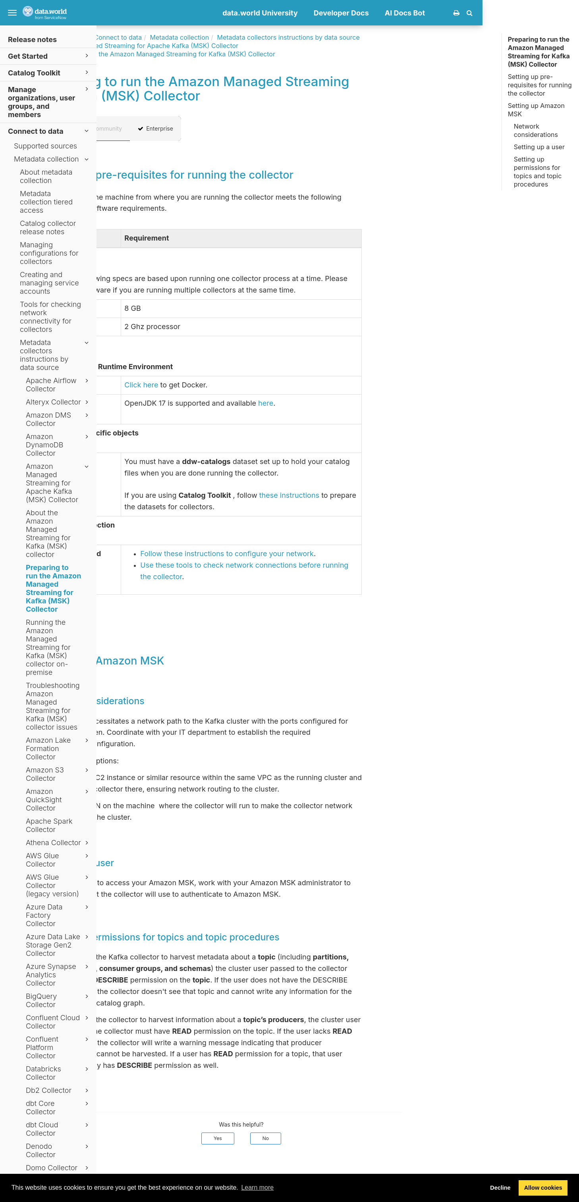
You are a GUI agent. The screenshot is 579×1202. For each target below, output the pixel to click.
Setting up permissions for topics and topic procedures (538, 171)
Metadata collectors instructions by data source (55, 355)
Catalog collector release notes (48, 227)
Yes (314, 1138)
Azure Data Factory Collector (58, 915)
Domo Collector (58, 1167)
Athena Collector (58, 842)
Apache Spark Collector (49, 825)
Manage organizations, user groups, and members (49, 102)
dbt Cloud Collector (58, 1129)
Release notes (32, 39)
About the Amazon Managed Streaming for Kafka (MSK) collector (48, 534)
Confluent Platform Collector (58, 1047)
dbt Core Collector (58, 1107)
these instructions (386, 495)
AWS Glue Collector (58, 859)
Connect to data (49, 130)
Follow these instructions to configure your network (323, 553)
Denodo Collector (58, 1150)
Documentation (159, 37)
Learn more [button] (257, 1187)
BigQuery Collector (58, 1000)
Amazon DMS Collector (58, 419)
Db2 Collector (58, 1090)
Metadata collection (52, 159)
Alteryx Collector (58, 402)
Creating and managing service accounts (49, 282)
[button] (566, 13)
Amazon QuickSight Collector (58, 799)
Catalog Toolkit (49, 72)
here (362, 403)
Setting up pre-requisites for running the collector (540, 85)
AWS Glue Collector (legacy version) (58, 885)
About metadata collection (46, 176)
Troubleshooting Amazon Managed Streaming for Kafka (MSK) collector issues (53, 706)
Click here (238, 385)
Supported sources (45, 146)
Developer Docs (437, 13)
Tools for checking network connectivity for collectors (50, 316)
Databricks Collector (58, 1073)
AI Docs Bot (501, 13)
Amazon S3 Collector (58, 774)
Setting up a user (539, 147)
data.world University (356, 13)
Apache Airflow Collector (58, 384)
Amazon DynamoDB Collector (58, 444)
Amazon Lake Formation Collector (58, 748)
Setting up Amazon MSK (536, 110)
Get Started (49, 55)
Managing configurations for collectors (49, 253)
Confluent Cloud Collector (58, 1021)
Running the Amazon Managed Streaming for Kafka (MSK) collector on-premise (48, 647)
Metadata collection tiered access (46, 201)
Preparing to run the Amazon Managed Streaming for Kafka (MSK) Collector (53, 588)
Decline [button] (500, 1188)
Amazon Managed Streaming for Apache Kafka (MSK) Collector (58, 483)
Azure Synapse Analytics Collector (58, 974)
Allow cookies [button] (543, 1188)
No (362, 1138)
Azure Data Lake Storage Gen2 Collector (58, 944)
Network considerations (536, 130)
